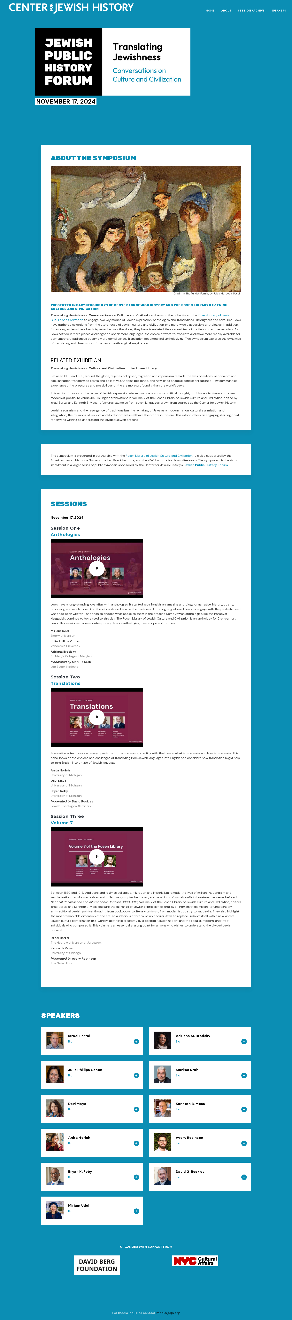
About (226, 10)
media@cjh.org (168, 1313)
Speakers (278, 10)
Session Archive (251, 10)
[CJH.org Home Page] (147, 8)
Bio (70, 1041)
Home (210, 10)
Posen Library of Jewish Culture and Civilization (159, 456)
